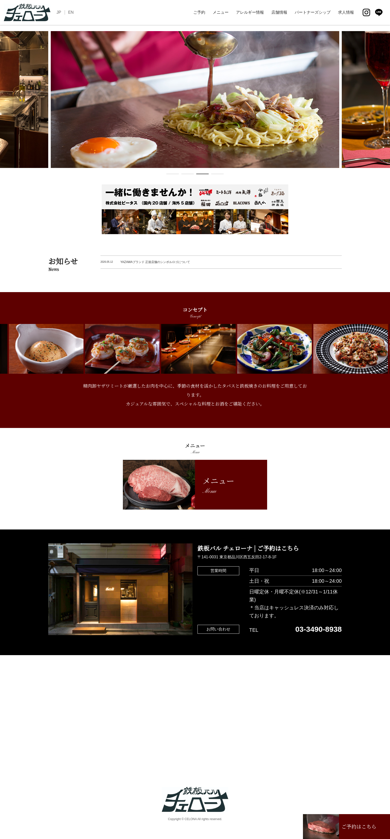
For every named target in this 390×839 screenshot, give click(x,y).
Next (386, 104)
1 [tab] (172, 175)
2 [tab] (187, 175)
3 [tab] (202, 175)
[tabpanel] (195, 99)
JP (58, 12)
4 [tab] (217, 175)
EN (71, 12)
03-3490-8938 (318, 629)
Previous (3, 104)
